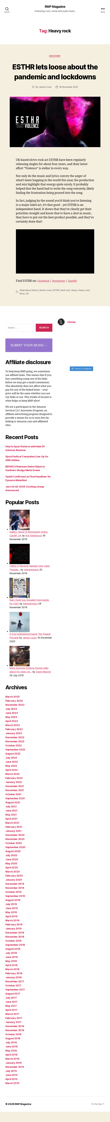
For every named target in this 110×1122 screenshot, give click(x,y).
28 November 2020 (68, 97)
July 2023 (11, 719)
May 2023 (11, 727)
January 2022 (13, 792)
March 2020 (12, 881)
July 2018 (11, 963)
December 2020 (15, 845)
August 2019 (12, 910)
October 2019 (13, 902)
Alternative (25, 300)
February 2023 (14, 739)
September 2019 (15, 906)
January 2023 (13, 743)
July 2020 (11, 865)
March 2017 (12, 1024)
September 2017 (15, 999)
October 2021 (13, 804)
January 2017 (13, 1032)
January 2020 (13, 890)
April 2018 (11, 975)
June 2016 (11, 1056)
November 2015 (14, 1077)
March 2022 (12, 784)
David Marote (43, 682)
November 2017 (14, 991)
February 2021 (13, 837)
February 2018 (13, 983)
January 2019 (13, 938)
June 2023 (11, 723)
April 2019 (11, 926)
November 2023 (14, 715)
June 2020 (11, 869)
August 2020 (13, 861)
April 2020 (11, 877)
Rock (22, 304)
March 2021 (12, 833)
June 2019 (11, 918)
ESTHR (56, 300)
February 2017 (13, 1028)
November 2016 (14, 1040)
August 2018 (12, 959)
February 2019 (13, 934)
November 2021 (14, 800)
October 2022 (13, 755)
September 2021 (15, 808)
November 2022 (14, 751)
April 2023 (11, 731)
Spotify (74, 291)
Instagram (60, 291)
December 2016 (14, 1036)
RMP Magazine (55, 6)
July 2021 (11, 816)
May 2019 (11, 922)
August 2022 (12, 764)
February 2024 (14, 711)
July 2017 (11, 1008)
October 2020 (13, 853)
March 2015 (12, 1093)
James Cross (44, 97)
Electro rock (46, 300)
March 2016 (12, 1069)
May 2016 (11, 1060)
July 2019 (11, 914)
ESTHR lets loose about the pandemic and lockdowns (55, 77)
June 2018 (11, 967)
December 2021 (14, 796)
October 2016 (13, 1044)
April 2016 (11, 1065)
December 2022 (14, 747)
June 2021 (11, 820)
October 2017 (13, 995)
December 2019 (14, 894)
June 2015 (11, 1085)
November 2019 (14, 898)
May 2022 (11, 776)
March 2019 (12, 930)
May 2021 (11, 825)
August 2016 (12, 1048)
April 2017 (11, 1020)
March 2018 (12, 979)
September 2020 (15, 857)
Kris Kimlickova (33, 545)
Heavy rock (85, 300)
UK (27, 304)
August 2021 (12, 812)
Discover (55, 56)
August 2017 (12, 1004)
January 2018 (13, 987)
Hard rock (66, 300)
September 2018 (15, 955)
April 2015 (11, 1089)
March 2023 (12, 735)
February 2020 (14, 886)
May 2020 (11, 873)
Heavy (75, 300)
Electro (35, 300)
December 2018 (14, 943)
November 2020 (15, 849)
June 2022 (11, 772)
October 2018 (13, 951)
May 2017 (11, 1016)
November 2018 (14, 947)
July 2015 (11, 1081)
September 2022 (15, 759)
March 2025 (12, 707)
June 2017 (11, 1012)
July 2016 (11, 1052)
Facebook (43, 291)
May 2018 (11, 971)
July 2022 (11, 768)
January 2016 (13, 1073)
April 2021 (11, 829)
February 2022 (14, 788)
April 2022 (11, 780)
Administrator (31, 579)
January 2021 (13, 841)
